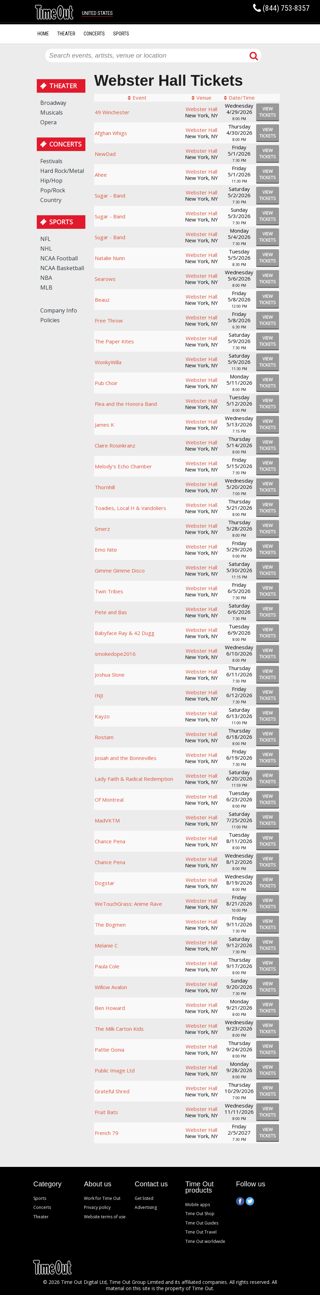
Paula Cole (107, 966)
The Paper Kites (114, 341)
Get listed (144, 1198)
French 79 (106, 1132)
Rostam (104, 737)
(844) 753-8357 (286, 8)
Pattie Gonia (109, 1049)
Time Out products (199, 1187)
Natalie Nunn (110, 257)
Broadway (53, 103)
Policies (50, 320)
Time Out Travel (201, 1232)
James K (104, 424)
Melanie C (106, 945)
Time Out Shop (199, 1214)
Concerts (94, 33)
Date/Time (242, 97)
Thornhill (105, 487)
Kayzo (102, 716)
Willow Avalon (111, 987)
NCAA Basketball (62, 268)
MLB (46, 287)
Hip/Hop (51, 180)
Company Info (58, 310)
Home (43, 33)
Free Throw (109, 320)
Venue (203, 97)
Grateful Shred (112, 1091)
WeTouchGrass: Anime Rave (128, 903)
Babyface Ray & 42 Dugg (124, 632)
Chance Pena (110, 841)
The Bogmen (110, 924)
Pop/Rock (52, 190)
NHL (46, 248)
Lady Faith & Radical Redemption (134, 778)
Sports (121, 33)
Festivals (51, 161)
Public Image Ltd (115, 1070)
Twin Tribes (109, 591)
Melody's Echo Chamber (123, 466)
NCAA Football (59, 258)
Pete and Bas (111, 612)
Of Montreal (109, 799)
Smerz (102, 528)
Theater (66, 33)
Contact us (151, 1184)
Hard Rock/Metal (62, 171)
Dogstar (105, 882)
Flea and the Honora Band (126, 403)
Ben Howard (110, 1007)
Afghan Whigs (111, 133)
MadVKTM (107, 820)
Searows (105, 278)
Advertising (146, 1207)
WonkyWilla (108, 362)
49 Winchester (112, 112)
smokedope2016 (115, 653)
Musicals (51, 112)
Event (139, 97)
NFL (45, 239)
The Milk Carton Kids (119, 1028)
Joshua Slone (110, 674)
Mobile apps (197, 1205)
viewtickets (267, 112)
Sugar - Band (110, 195)
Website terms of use (105, 1217)
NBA (46, 278)
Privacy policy (97, 1207)
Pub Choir (106, 382)
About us (97, 1184)
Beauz (102, 299)
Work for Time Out (102, 1198)
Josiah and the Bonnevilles (126, 757)
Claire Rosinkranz (115, 445)
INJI (99, 695)
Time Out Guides (201, 1223)
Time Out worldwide (205, 1241)
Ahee (101, 174)
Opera (48, 122)
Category (47, 1184)
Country (50, 200)
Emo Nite (106, 549)
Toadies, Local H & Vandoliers (130, 507)
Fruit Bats (106, 1112)
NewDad (105, 153)
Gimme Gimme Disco (120, 570)
